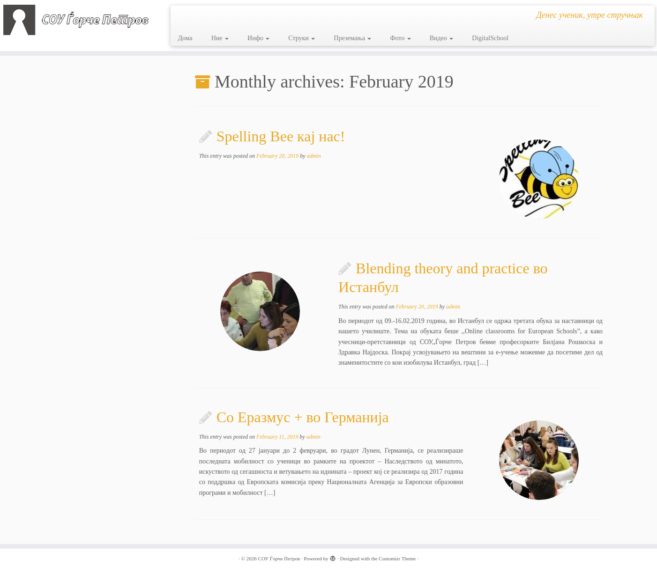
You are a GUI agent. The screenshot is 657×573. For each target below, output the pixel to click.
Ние (220, 38)
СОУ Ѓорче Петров (279, 558)
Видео (442, 38)
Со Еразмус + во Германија (303, 417)
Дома (185, 38)
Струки (301, 38)
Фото (400, 38)
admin (314, 156)
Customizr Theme (397, 558)
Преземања (352, 38)
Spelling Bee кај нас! (281, 136)
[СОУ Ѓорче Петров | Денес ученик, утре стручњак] (76, 20)
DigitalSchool (490, 38)
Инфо (258, 38)
